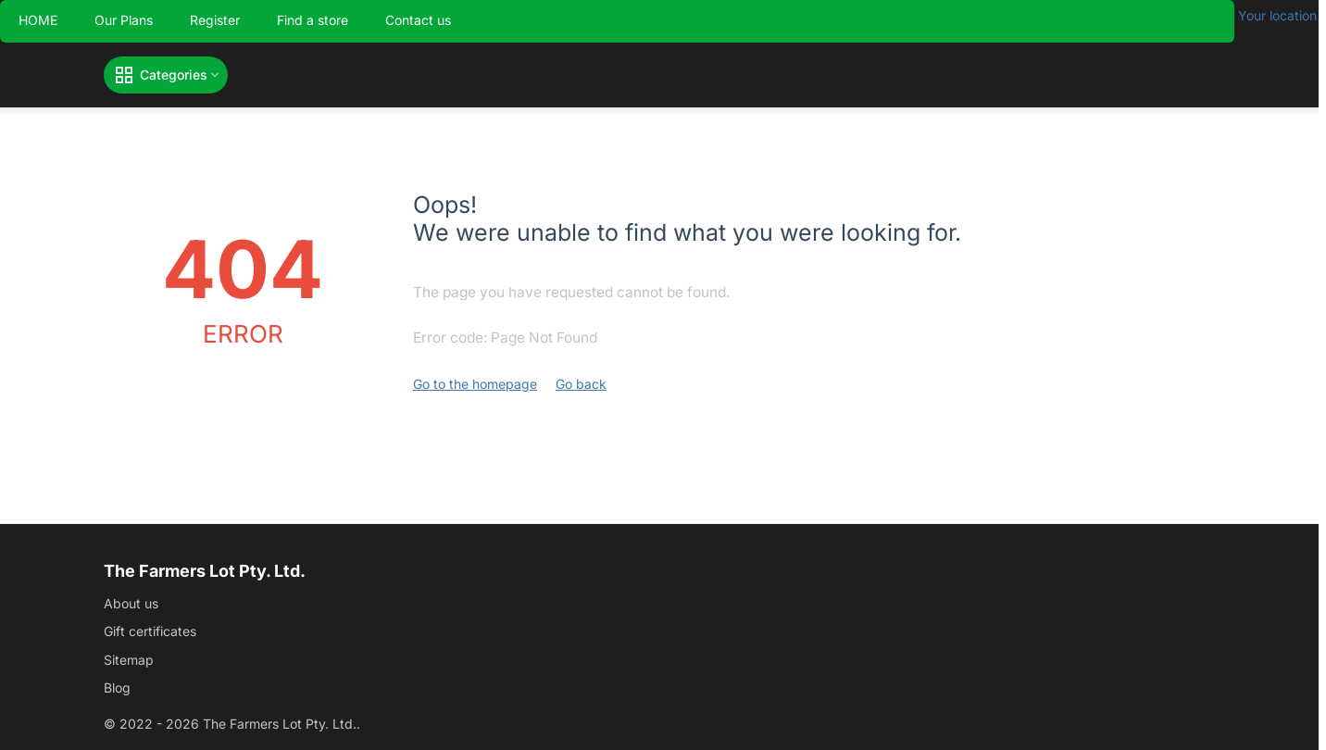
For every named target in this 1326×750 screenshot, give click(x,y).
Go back (581, 384)
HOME (38, 20)
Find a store (312, 20)
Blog (117, 687)
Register (215, 20)
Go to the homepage (475, 384)
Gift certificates (150, 631)
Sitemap (129, 660)
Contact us (418, 20)
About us (131, 603)
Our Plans (123, 20)
